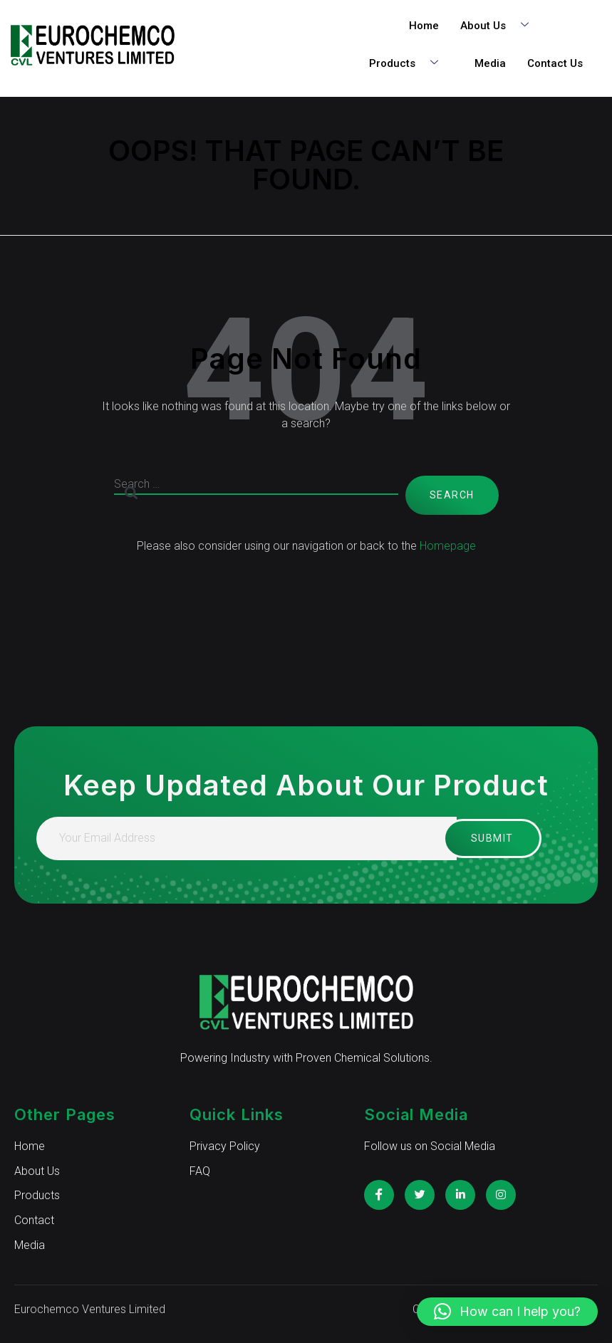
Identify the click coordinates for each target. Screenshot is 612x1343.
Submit (481, 838)
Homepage (448, 546)
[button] (507, 1311)
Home (424, 25)
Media (490, 63)
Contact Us (555, 63)
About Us (499, 26)
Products (409, 63)
